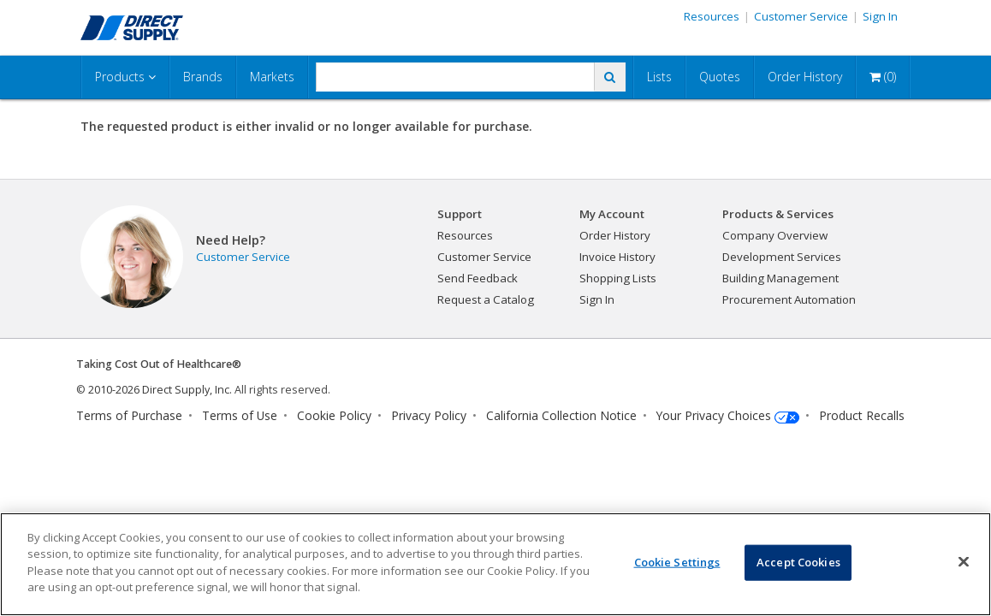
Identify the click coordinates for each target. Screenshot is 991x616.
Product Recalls (862, 415)
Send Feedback (477, 278)
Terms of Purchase (129, 415)
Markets (272, 76)
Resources (711, 16)
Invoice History (617, 256)
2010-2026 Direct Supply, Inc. (160, 389)
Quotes (719, 76)
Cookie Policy (334, 415)
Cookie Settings (677, 562)
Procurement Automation (789, 299)
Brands (203, 76)
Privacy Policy (428, 415)
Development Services (781, 256)
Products (125, 76)
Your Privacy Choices (713, 415)
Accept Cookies (798, 562)
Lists (659, 76)
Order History (805, 76)
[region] (495, 564)
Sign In (880, 16)
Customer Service (801, 16)
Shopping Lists (617, 278)
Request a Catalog (485, 299)
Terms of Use (239, 415)
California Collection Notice (561, 415)
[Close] (963, 562)
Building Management (780, 278)
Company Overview (775, 235)
